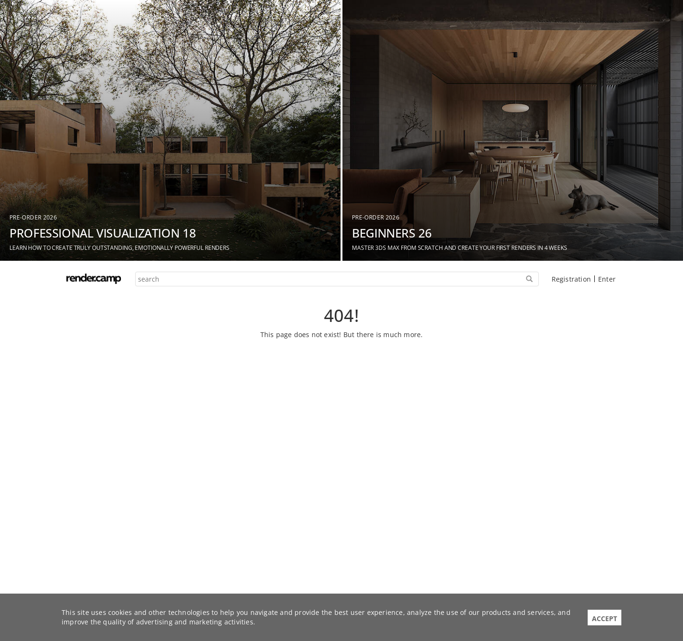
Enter (607, 279)
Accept (604, 618)
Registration (571, 279)
